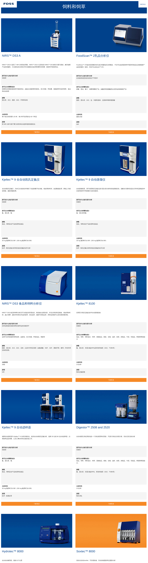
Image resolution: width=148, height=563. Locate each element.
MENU (143, 4)
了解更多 (37, 132)
